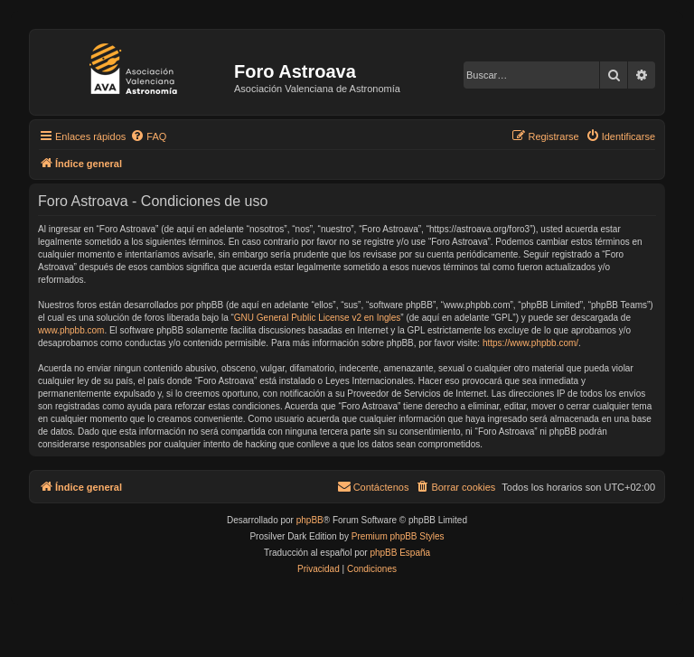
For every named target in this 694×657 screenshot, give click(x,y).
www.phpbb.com (71, 330)
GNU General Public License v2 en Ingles (317, 318)
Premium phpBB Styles (398, 536)
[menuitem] (148, 136)
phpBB (310, 520)
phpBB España (400, 553)
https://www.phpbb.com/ (530, 343)
